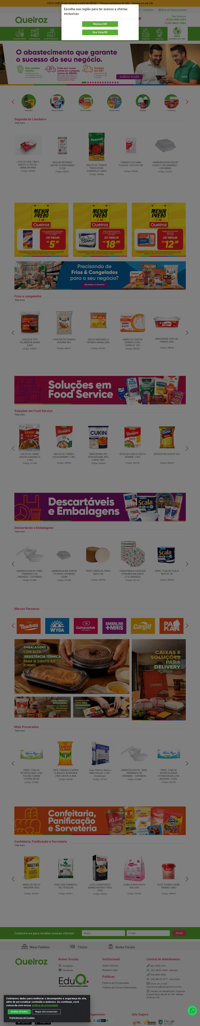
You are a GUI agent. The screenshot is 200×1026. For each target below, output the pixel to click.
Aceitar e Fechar (19, 1011)
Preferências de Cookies (22, 1018)
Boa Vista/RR (100, 32)
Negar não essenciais (46, 1011)
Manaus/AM (100, 24)
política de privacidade (45, 1005)
